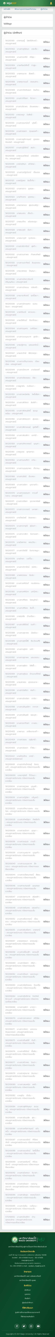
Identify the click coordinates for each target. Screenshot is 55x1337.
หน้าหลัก (7, 9)
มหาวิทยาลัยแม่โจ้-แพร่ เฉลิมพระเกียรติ (27, 1276)
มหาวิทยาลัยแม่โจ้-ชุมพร (27, 1280)
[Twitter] (24, 1326)
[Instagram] (31, 1326)
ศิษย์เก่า (27, 1298)
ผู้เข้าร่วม (44, 9)
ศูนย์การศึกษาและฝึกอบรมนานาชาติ (27, 1312)
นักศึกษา (27, 1290)
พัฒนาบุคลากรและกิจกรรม (25, 9)
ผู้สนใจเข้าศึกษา (27, 1302)
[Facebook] (16, 1326)
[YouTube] (38, 1326)
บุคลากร (27, 1294)
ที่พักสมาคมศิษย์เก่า (27, 1316)
